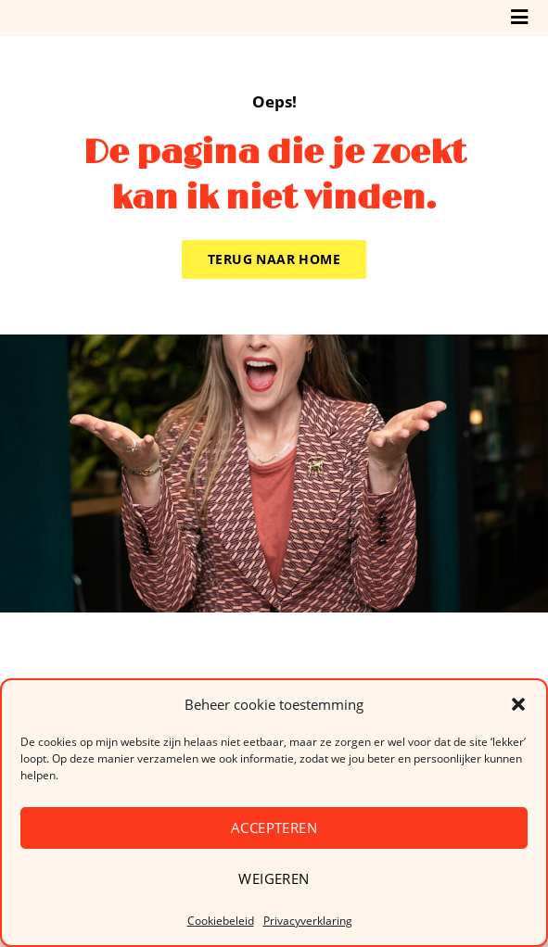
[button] (518, 704)
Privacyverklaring (307, 920)
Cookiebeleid (220, 920)
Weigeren (273, 878)
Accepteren (274, 827)
